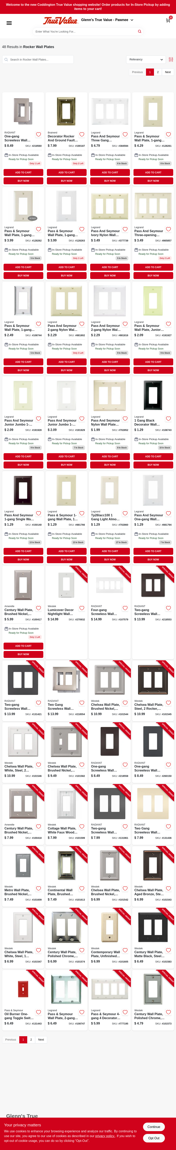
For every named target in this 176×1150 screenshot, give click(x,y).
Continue (153, 1127)
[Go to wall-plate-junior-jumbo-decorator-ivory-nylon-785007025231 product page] (153, 328)
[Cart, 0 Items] (168, 20)
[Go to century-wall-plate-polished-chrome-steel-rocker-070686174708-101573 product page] (153, 1000)
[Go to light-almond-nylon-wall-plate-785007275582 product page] (153, 233)
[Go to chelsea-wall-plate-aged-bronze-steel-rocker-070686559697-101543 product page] (153, 876)
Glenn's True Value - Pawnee (107, 20)
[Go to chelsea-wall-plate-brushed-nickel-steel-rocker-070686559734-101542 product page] (110, 876)
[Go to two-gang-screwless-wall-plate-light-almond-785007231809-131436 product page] (153, 814)
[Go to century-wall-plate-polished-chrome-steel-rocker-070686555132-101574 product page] (66, 938)
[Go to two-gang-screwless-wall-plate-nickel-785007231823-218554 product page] (66, 691)
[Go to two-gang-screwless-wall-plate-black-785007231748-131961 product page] (110, 814)
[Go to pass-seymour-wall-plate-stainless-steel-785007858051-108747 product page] (66, 1000)
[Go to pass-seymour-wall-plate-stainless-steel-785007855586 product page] (23, 328)
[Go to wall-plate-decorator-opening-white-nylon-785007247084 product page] (66, 233)
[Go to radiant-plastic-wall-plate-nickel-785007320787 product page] (23, 139)
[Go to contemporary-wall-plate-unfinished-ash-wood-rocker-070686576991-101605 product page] (110, 938)
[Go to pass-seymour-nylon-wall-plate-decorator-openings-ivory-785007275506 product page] (66, 328)
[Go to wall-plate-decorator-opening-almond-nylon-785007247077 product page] (23, 233)
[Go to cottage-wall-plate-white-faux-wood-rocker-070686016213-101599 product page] (66, 814)
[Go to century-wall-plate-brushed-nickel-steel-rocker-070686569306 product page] (23, 612)
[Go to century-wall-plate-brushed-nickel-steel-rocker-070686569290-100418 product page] (23, 814)
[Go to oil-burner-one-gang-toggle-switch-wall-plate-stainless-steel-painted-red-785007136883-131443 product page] (23, 1000)
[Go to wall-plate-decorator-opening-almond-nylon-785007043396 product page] (110, 518)
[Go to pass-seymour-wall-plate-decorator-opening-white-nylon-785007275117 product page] (153, 518)
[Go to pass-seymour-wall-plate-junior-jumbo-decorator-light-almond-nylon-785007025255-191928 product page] (23, 423)
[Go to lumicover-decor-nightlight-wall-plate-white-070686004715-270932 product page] (66, 612)
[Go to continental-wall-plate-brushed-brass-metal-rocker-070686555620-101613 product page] (66, 876)
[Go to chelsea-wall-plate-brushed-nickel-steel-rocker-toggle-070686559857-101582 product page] (66, 753)
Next (168, 72)
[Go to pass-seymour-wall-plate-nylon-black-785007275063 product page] (153, 423)
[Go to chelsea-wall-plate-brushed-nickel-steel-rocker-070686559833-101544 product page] (110, 691)
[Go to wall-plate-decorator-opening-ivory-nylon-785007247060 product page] (153, 139)
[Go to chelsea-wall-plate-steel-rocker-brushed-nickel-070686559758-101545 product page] (153, 691)
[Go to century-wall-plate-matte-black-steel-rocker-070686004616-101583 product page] (153, 938)
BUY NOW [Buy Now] (23, 181)
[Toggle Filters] (171, 59)
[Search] (140, 31)
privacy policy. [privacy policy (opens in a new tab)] (105, 1136)
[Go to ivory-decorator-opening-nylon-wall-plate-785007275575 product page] (110, 233)
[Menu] (9, 23)
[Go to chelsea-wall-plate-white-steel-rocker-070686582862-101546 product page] (23, 753)
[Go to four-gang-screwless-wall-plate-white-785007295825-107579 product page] (110, 612)
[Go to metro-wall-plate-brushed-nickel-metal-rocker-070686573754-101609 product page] (23, 876)
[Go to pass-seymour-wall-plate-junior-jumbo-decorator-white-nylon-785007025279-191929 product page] (66, 423)
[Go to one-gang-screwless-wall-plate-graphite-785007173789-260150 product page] (153, 753)
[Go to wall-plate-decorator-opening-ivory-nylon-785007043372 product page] (66, 518)
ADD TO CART (23, 172)
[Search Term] (88, 32)
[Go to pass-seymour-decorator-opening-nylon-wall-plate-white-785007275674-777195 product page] (110, 1000)
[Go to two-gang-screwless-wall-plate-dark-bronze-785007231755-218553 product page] (153, 612)
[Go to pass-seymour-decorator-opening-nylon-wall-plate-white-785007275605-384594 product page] (110, 139)
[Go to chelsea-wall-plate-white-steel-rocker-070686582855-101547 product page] (23, 938)
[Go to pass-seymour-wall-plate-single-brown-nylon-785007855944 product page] (23, 518)
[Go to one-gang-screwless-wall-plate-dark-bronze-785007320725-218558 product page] (110, 753)
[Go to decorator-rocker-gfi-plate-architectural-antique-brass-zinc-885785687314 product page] (66, 139)
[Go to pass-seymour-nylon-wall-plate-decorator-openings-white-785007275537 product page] (110, 328)
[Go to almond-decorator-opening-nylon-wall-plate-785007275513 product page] (110, 423)
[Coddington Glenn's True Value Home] (60, 21)
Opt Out (153, 1138)
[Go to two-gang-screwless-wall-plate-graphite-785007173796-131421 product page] (23, 691)
